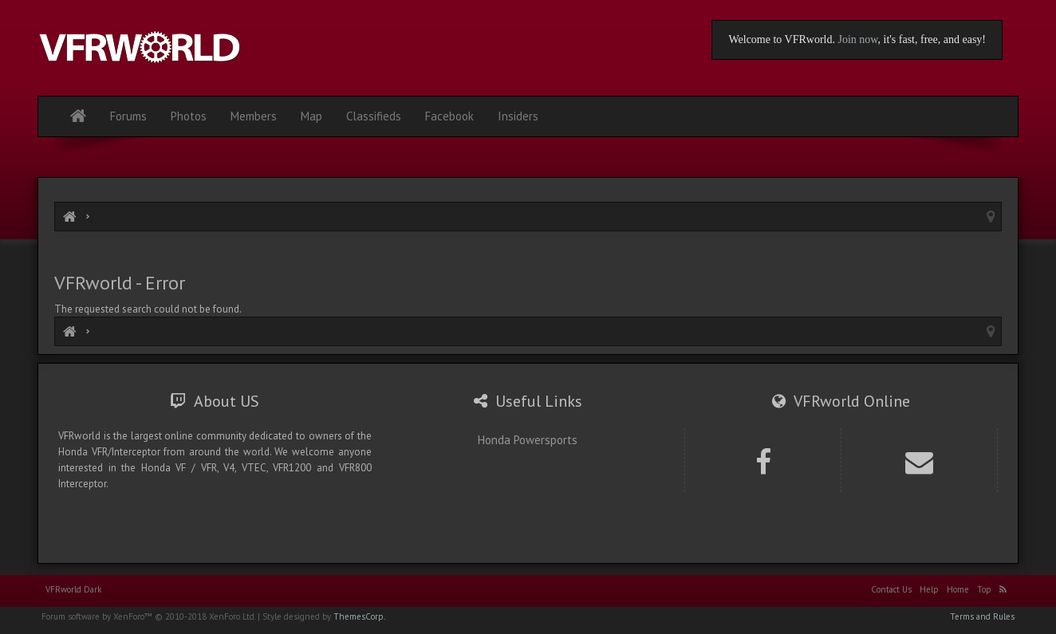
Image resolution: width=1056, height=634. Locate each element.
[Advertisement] (528, 253)
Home (958, 589)
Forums (128, 116)
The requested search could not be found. (148, 309)
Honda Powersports (527, 439)
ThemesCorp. (359, 616)
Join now (857, 39)
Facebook (449, 116)
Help (929, 589)
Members (254, 116)
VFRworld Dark (73, 589)
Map (311, 116)
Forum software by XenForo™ (148, 616)
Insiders (518, 116)
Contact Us (891, 589)
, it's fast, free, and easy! (932, 39)
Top (984, 589)
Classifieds (373, 116)
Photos (189, 116)
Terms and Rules (982, 616)
